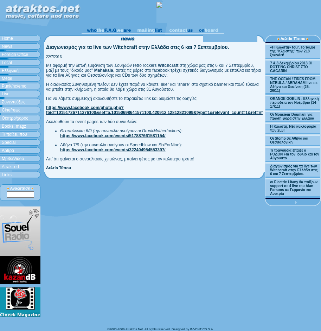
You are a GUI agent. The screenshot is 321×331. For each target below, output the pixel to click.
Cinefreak (11, 110)
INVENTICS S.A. (202, 329)
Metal (7, 78)
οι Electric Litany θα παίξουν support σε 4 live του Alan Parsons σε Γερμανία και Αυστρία (293, 188)
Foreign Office (15, 54)
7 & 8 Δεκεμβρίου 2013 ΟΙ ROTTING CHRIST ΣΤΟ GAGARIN (291, 67)
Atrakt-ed (10, 166)
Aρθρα (8, 150)
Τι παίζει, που (14, 134)
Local (7, 62)
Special (8, 142)
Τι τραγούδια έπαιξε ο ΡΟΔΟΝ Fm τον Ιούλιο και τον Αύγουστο (294, 154)
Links (7, 174)
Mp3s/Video (13, 158)
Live (5, 93)
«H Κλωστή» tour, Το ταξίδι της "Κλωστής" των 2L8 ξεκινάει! (292, 51)
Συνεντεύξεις (13, 102)
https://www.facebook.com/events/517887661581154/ (113, 135)
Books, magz (14, 126)
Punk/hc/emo (14, 86)
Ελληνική (10, 70)
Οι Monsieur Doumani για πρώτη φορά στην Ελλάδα (292, 116)
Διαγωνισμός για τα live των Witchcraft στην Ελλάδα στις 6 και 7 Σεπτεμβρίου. (293, 170)
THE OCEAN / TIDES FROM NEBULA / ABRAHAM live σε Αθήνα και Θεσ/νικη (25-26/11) (293, 85)
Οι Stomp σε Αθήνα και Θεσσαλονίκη (289, 140)
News (7, 46)
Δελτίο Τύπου (58, 168)
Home (7, 38)
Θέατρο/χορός (15, 118)
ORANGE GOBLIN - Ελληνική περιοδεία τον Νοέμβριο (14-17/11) (294, 102)
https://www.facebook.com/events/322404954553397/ (113, 149)
